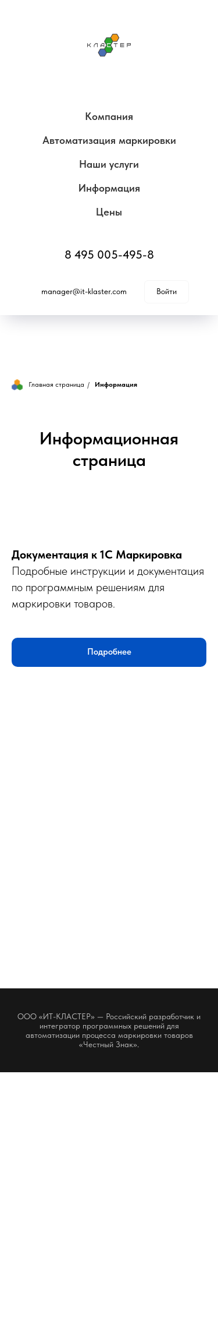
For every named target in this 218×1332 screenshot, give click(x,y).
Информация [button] (109, 188)
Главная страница (48, 384)
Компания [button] (109, 116)
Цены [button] (109, 212)
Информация (116, 384)
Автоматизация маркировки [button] (109, 140)
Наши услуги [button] (109, 164)
